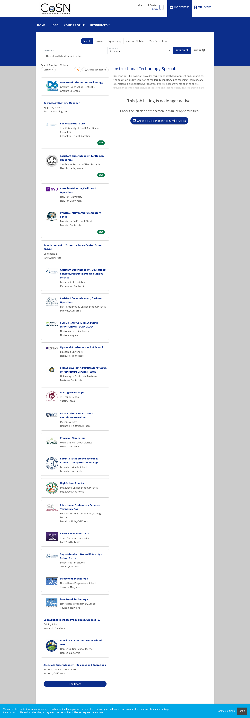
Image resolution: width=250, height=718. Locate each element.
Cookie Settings (225, 711)
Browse (99, 41)
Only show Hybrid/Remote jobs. (63, 56)
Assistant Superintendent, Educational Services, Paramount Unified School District (83, 273)
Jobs (55, 25)
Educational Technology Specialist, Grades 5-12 (72, 619)
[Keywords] (75, 50)
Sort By (47, 69)
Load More (75, 683)
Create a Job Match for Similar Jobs (159, 121)
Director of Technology (74, 578)
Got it (242, 711)
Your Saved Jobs (158, 41)
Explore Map (114, 41)
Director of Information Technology (81, 82)
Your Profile (74, 25)
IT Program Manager (72, 392)
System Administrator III (74, 533)
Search (86, 41)
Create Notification (95, 69)
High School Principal (72, 483)
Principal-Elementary (72, 438)
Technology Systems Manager (62, 102)
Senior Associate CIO (72, 123)
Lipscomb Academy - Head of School (81, 347)
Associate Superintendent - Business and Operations (75, 664)
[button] (199, 50)
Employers (202, 7)
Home (41, 25)
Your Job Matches (135, 41)
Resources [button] (99, 25)
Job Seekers (179, 7)
